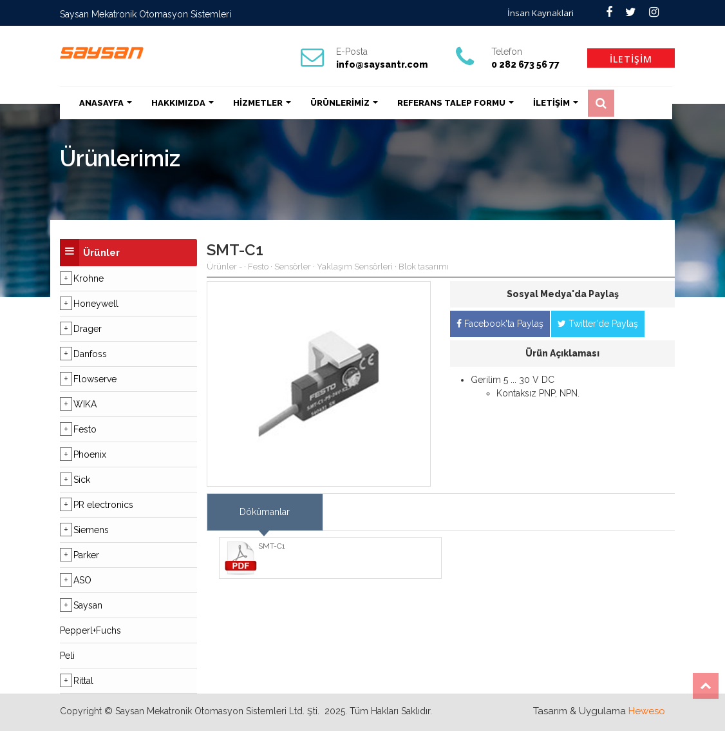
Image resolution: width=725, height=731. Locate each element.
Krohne (88, 278)
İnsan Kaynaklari (540, 13)
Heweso (646, 711)
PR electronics (103, 505)
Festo (85, 429)
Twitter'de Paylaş (598, 323)
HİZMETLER (262, 103)
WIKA (85, 404)
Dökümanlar (265, 512)
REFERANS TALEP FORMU (455, 103)
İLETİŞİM (631, 59)
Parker (86, 555)
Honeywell (95, 303)
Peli (67, 655)
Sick (81, 479)
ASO (82, 580)
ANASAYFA (105, 103)
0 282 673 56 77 (525, 64)
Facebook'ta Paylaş (500, 323)
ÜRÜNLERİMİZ (344, 103)
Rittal (83, 681)
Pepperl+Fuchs (90, 630)
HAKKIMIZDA (182, 103)
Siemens (91, 530)
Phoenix (89, 454)
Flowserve (95, 379)
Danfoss (90, 354)
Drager (87, 329)
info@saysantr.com (382, 64)
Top (706, 686)
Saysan (87, 605)
